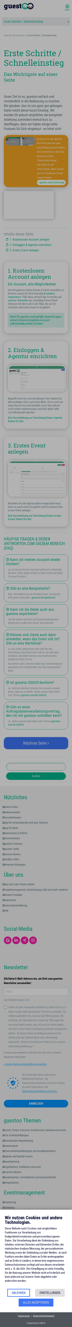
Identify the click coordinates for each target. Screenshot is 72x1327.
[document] (36, 1251)
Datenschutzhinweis (43, 1316)
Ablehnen (19, 1293)
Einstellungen (50, 1293)
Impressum (24, 1316)
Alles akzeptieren (36, 1302)
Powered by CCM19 (36, 1323)
